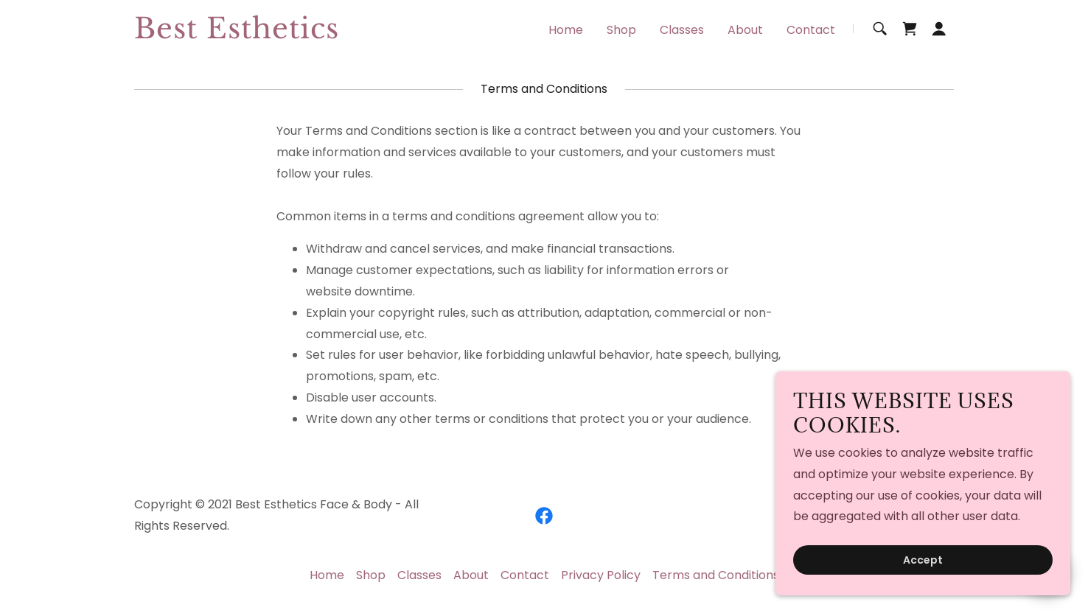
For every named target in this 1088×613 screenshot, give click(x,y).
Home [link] (565, 29)
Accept (923, 560)
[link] (277, 34)
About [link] (745, 29)
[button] (939, 28)
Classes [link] (682, 29)
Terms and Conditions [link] (715, 575)
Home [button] (327, 575)
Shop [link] (621, 29)
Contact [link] (811, 29)
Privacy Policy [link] (601, 575)
